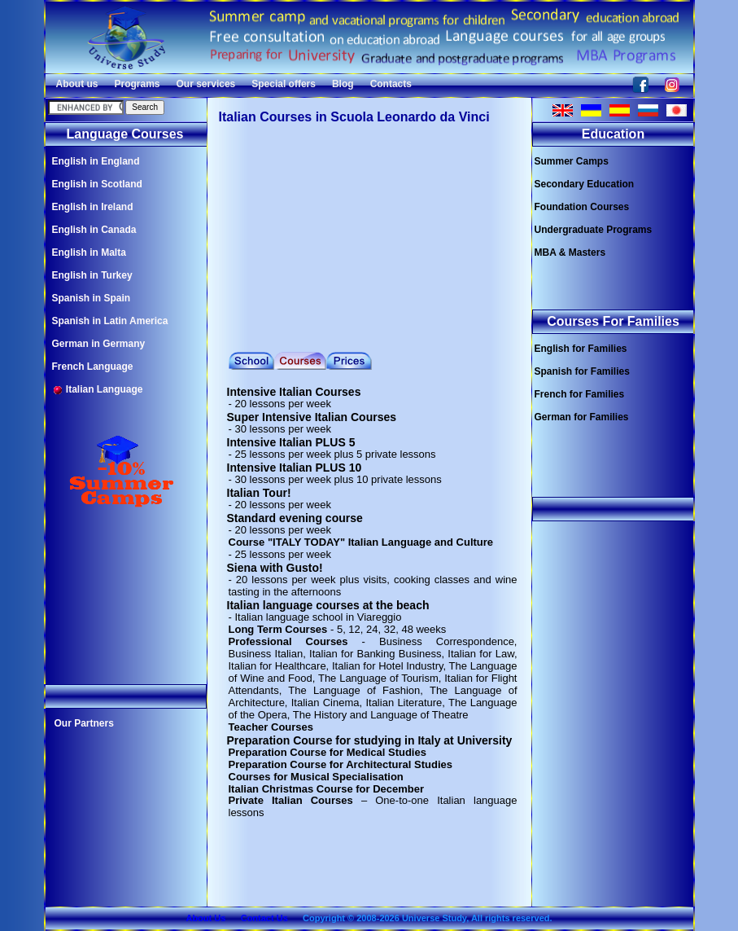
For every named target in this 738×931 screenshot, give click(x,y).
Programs (137, 84)
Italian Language (97, 390)
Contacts (391, 84)
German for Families (582, 417)
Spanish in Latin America (110, 321)
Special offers (283, 84)
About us (77, 84)
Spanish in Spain (91, 298)
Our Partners (84, 723)
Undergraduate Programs (594, 229)
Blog (343, 84)
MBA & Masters (570, 252)
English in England (96, 161)
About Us (205, 918)
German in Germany (99, 343)
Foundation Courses (582, 207)
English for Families (581, 348)
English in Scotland (97, 184)
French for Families (580, 394)
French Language (92, 366)
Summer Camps (572, 161)
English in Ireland (92, 207)
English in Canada (94, 229)
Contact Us (264, 918)
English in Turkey (92, 275)
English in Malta (89, 252)
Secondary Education (585, 184)
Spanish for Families (582, 371)
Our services (206, 84)
